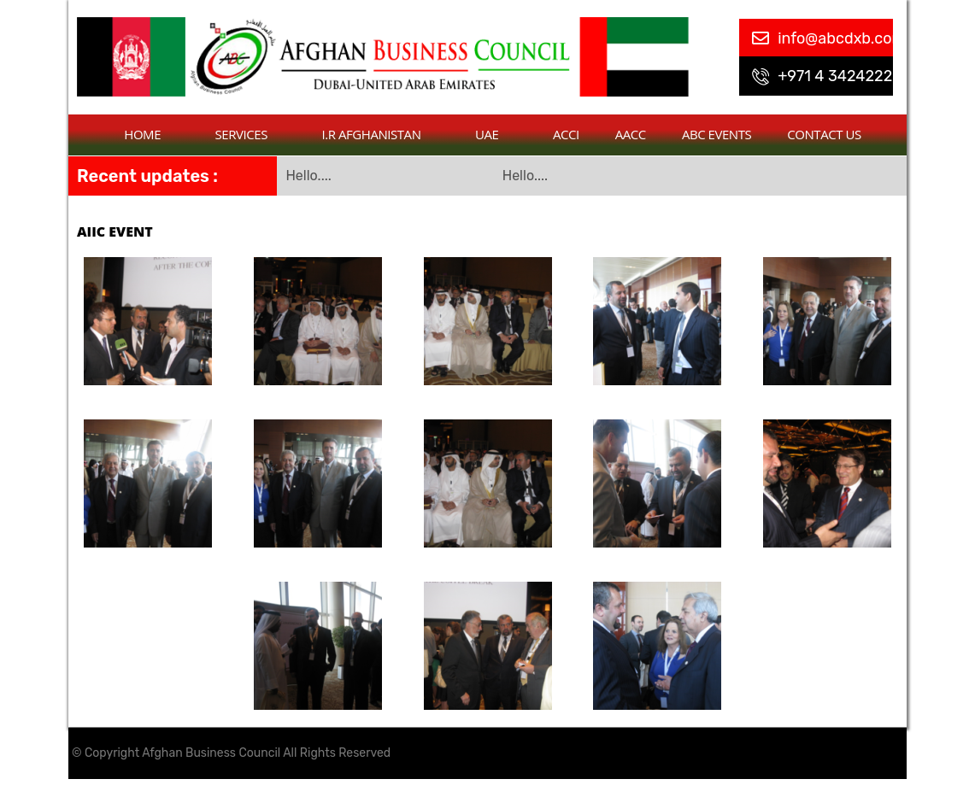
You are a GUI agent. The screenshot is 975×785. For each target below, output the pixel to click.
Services (250, 134)
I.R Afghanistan (381, 134)
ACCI (566, 134)
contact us (823, 134)
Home (151, 134)
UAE (496, 134)
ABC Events (716, 134)
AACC (630, 134)
